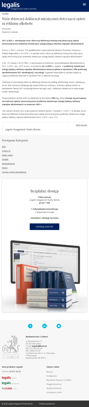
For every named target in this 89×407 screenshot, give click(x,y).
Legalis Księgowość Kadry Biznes (22, 129)
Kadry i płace (7, 155)
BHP (4, 146)
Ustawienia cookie (54, 392)
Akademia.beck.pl (53, 388)
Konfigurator (51, 376)
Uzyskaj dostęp (44, 226)
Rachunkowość (8, 163)
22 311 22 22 (14, 371)
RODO (5, 168)
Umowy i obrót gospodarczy (14, 172)
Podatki (5, 14)
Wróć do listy (81, 125)
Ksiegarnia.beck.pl (54, 384)
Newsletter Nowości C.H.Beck (58, 380)
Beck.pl (49, 372)
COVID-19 (6, 151)
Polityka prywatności (47, 404)
